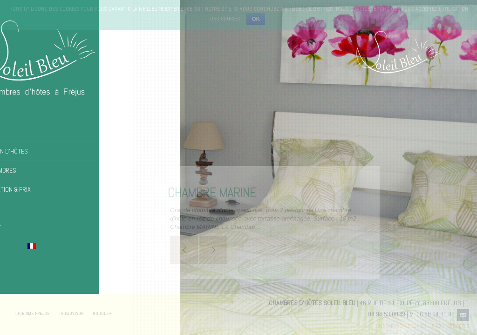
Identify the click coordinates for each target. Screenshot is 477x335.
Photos (20, 208)
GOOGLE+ (102, 313)
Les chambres (29, 170)
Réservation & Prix (36, 189)
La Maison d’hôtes (35, 151)
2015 (380, 326)
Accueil (20, 132)
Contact (21, 227)
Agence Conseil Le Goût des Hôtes (431, 326)
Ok (256, 19)
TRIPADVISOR (71, 313)
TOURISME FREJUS (31, 313)
